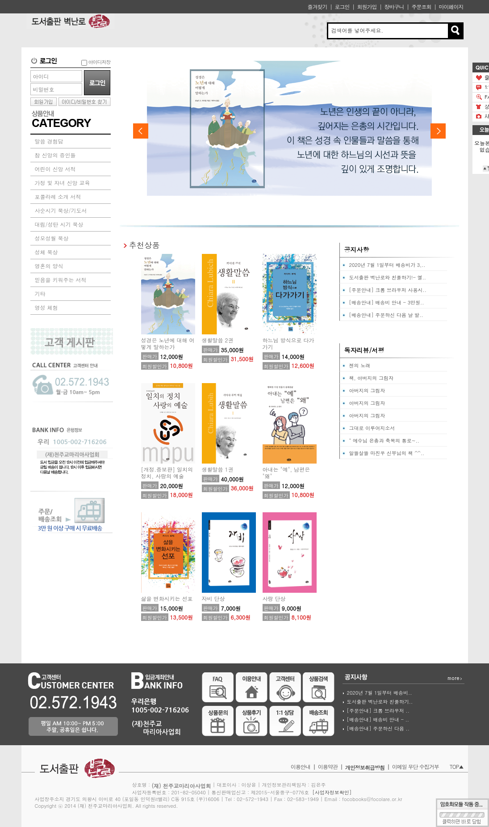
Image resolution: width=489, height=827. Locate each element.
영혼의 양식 (49, 266)
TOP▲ (457, 766)
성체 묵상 (46, 252)
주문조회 (421, 6)
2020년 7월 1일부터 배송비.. (379, 692)
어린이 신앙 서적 (55, 169)
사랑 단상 (274, 598)
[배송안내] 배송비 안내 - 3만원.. (386, 302)
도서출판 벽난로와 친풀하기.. (380, 701)
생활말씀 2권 (218, 340)
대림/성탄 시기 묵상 (59, 224)
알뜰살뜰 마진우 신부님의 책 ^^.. (387, 453)
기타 (40, 293)
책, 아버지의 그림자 (371, 378)
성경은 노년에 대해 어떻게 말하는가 (168, 343)
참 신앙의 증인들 (55, 155)
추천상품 (144, 244)
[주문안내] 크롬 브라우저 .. (378, 710)
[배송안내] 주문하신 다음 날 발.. (386, 315)
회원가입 (366, 6)
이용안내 (300, 766)
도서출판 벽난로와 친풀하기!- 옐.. (387, 277)
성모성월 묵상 (52, 238)
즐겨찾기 (317, 6)
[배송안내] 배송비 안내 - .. (378, 719)
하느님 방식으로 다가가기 (288, 343)
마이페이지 (451, 6)
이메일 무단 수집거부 (415, 766)
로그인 (341, 6)
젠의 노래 (360, 365)
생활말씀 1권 (218, 469)
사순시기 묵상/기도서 (61, 210)
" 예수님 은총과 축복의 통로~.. (384, 440)
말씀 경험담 (49, 141)
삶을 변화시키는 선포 (167, 598)
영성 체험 (46, 307)
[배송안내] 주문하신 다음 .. (378, 728)
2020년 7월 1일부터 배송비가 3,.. (387, 265)
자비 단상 (213, 598)
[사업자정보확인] (331, 792)
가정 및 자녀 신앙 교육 (62, 182)
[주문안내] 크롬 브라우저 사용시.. (387, 290)
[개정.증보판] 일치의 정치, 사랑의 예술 (167, 472)
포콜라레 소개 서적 (58, 196)
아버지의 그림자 (367, 390)
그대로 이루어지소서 (372, 428)
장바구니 (394, 6)
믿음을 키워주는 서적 (61, 279)
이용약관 (328, 766)
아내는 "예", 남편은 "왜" (286, 472)
